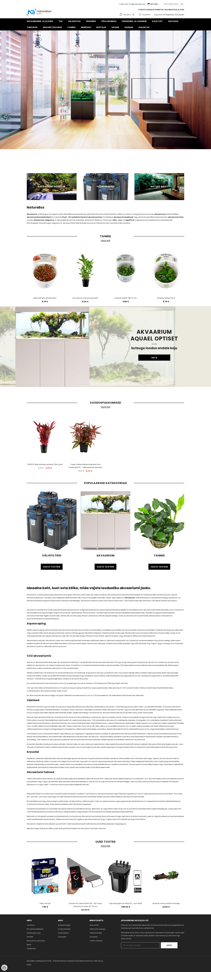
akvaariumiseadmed (123, 217)
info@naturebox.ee (137, 4)
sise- (120, 220)
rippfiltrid (129, 220)
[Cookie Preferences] (4, 968)
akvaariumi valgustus (44, 220)
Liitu (169, 945)
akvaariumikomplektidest (39, 217)
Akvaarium (32, 214)
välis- (115, 220)
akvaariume (160, 214)
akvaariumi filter (176, 217)
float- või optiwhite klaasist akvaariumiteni (82, 217)
